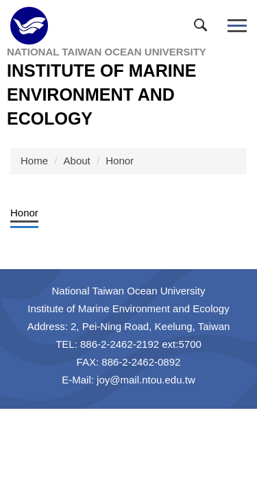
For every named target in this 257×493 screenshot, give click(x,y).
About (77, 160)
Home (34, 160)
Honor (120, 160)
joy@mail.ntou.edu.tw (146, 379)
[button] (203, 28)
